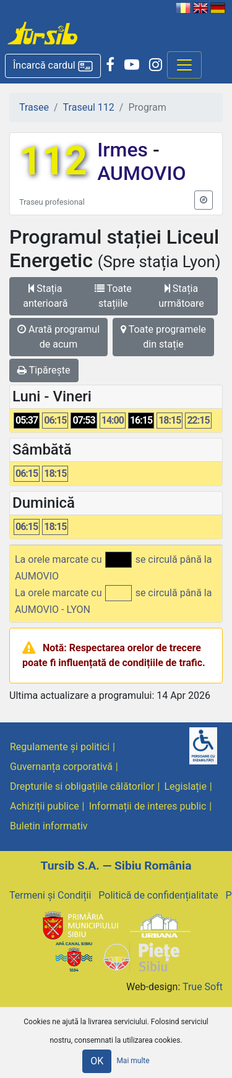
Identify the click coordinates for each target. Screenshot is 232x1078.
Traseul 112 (88, 107)
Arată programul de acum (58, 336)
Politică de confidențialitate (158, 895)
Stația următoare (181, 296)
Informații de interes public (148, 806)
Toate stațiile (113, 296)
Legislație (186, 786)
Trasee (34, 107)
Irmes (125, 149)
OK (96, 1061)
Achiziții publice (44, 806)
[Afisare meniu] (184, 65)
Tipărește (44, 370)
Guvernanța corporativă (61, 766)
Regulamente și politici (60, 747)
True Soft (203, 987)
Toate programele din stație (163, 336)
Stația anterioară (45, 296)
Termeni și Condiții (50, 895)
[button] (53, 66)
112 (53, 161)
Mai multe (132, 1060)
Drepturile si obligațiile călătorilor (82, 786)
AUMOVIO (141, 173)
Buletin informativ (49, 826)
